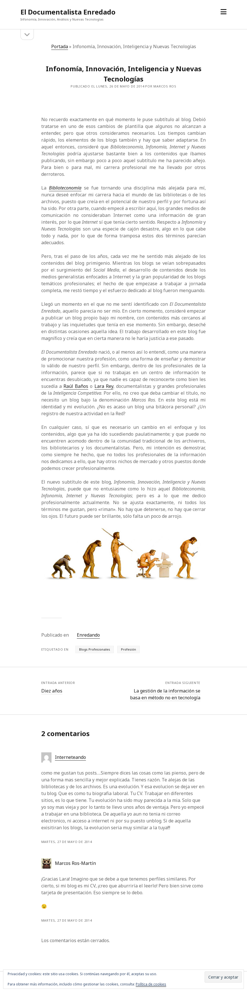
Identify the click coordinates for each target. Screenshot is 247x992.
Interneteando (70, 757)
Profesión (128, 649)
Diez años (51, 691)
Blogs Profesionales (94, 649)
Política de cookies (151, 984)
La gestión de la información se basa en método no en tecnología (165, 694)
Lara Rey (103, 386)
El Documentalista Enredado (68, 12)
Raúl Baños (75, 386)
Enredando (88, 635)
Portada (59, 46)
